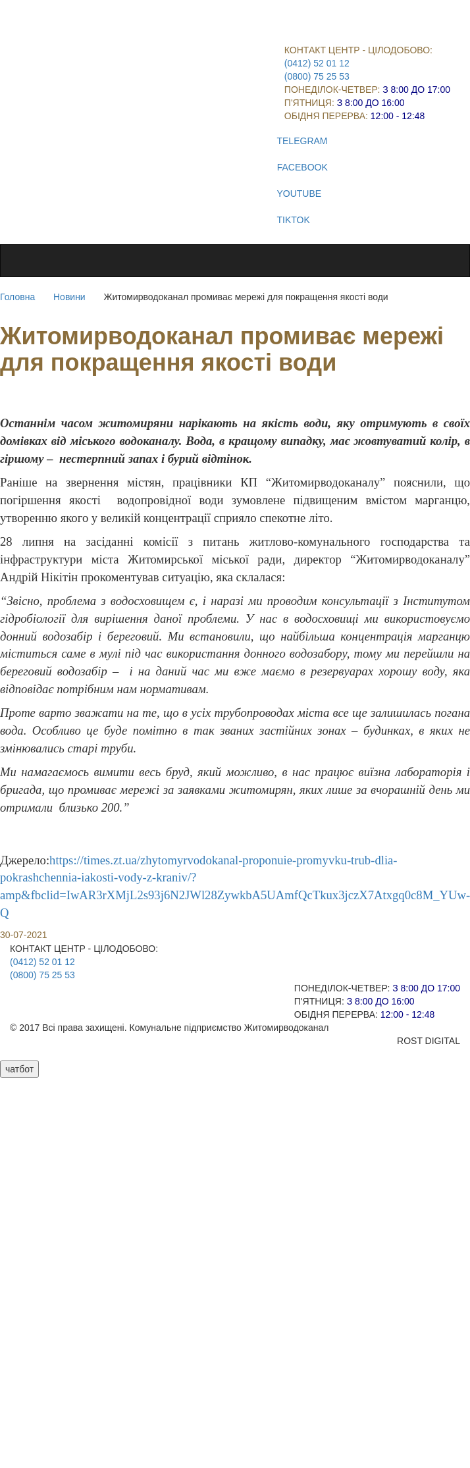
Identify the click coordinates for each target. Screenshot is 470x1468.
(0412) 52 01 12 (317, 63)
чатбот (19, 1069)
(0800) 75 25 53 (317, 76)
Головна (17, 297)
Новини (69, 297)
